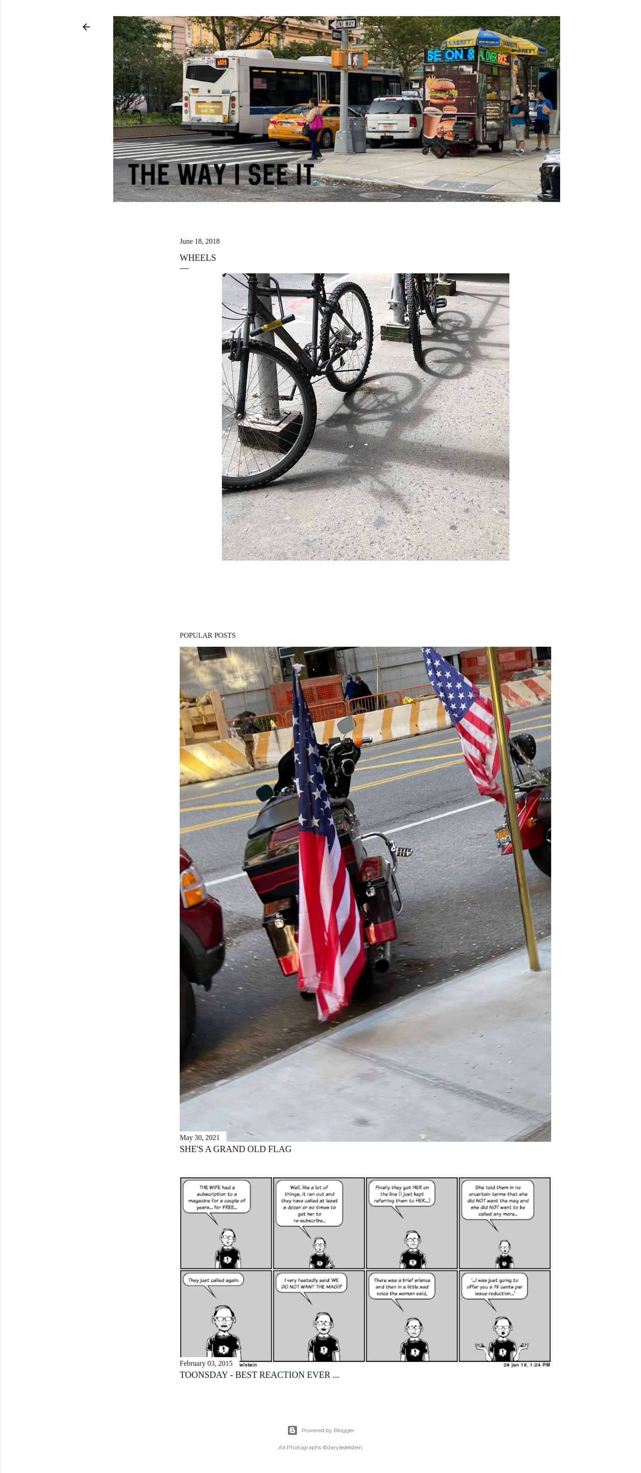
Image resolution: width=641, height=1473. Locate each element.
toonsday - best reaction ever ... (260, 1375)
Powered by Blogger (320, 1430)
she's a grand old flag (236, 1149)
